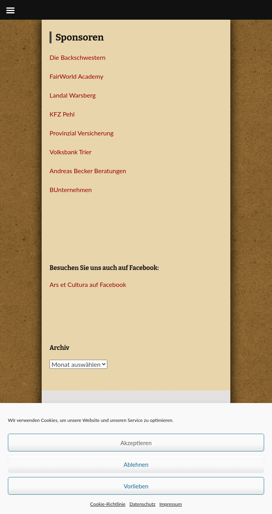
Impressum (170, 504)
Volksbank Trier (71, 151)
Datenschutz (142, 504)
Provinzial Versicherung (82, 133)
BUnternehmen (71, 189)
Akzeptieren (136, 442)
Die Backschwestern (78, 57)
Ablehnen (135, 464)
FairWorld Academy (76, 76)
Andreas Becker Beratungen (88, 170)
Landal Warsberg (73, 95)
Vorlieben (135, 486)
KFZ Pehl (62, 114)
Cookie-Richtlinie (107, 504)
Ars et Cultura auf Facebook (88, 284)
